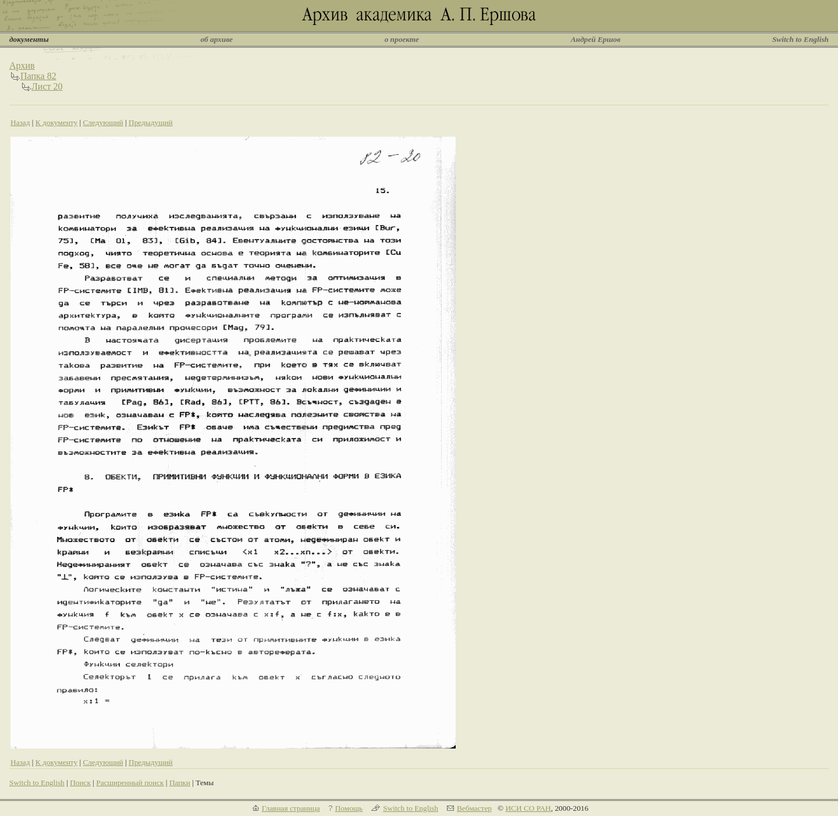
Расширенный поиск (130, 782)
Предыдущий (151, 122)
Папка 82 (38, 76)
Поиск (80, 782)
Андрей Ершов (596, 39)
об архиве (216, 39)
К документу (56, 122)
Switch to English (800, 39)
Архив (22, 65)
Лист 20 (47, 86)
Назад (20, 122)
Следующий (103, 122)
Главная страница (291, 808)
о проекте (402, 39)
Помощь (349, 808)
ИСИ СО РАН (528, 808)
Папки (179, 782)
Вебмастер (474, 808)
